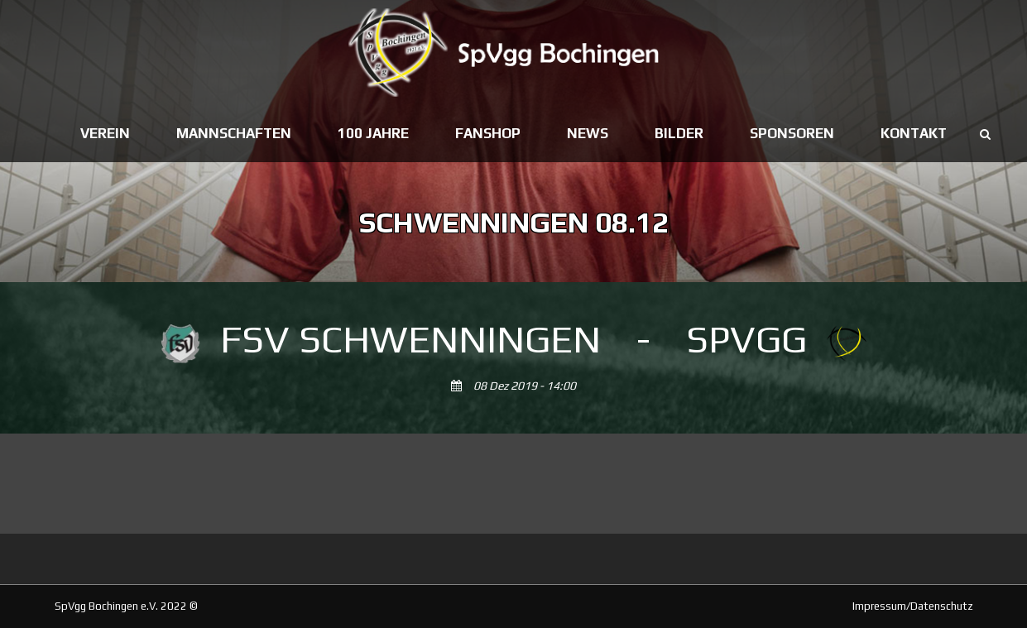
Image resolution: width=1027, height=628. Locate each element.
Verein (105, 133)
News (587, 133)
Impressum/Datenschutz (912, 606)
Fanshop (488, 133)
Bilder (679, 133)
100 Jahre (373, 133)
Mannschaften (233, 133)
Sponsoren (792, 133)
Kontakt (914, 133)
